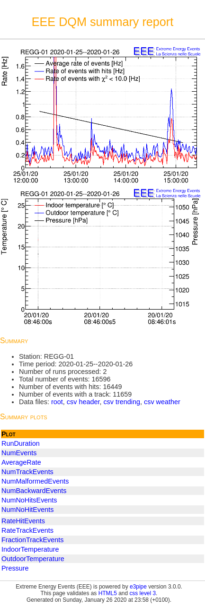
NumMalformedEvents (35, 481)
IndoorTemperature (30, 549)
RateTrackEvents (27, 530)
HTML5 (107, 593)
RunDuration (20, 443)
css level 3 (142, 593)
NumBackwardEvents (34, 490)
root (57, 402)
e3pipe (138, 586)
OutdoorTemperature (32, 559)
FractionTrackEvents (32, 540)
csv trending (121, 402)
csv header (83, 402)
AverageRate (21, 462)
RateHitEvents (23, 521)
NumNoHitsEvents (29, 500)
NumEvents (18, 453)
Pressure (15, 568)
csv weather (162, 402)
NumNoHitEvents (27, 509)
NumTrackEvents (27, 472)
